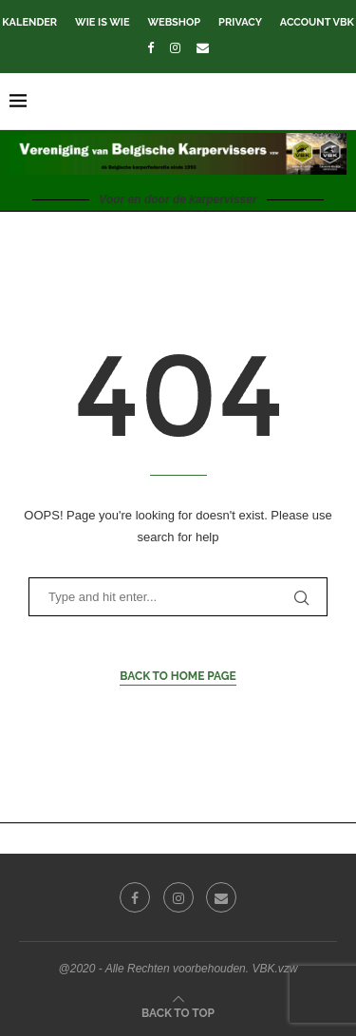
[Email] (203, 48)
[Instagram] (175, 48)
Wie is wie (102, 22)
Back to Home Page (178, 676)
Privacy (240, 22)
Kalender (29, 22)
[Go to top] (178, 1012)
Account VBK (317, 22)
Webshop (173, 22)
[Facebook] (150, 48)
